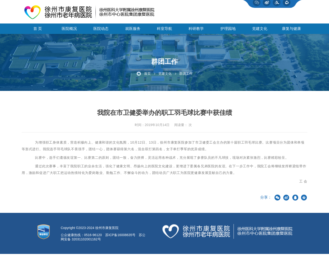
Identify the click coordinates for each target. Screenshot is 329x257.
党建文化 (259, 31)
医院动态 (101, 31)
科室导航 (164, 31)
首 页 (37, 31)
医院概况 (69, 31)
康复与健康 (291, 31)
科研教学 (196, 31)
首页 (147, 76)
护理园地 (228, 31)
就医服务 (132, 31)
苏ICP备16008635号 (120, 238)
